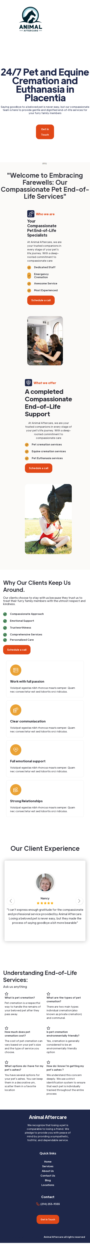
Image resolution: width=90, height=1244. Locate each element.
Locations (47, 1185)
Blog (48, 1180)
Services (47, 1166)
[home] (41, 18)
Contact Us (47, 1175)
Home (48, 1161)
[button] (88, 19)
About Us (48, 1171)
